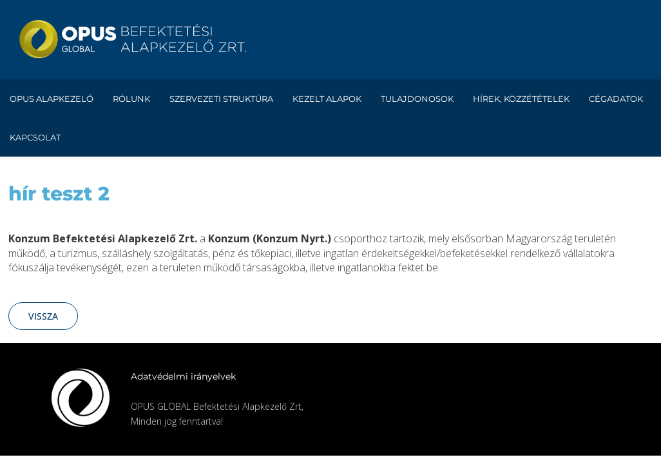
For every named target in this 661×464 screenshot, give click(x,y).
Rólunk (131, 98)
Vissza (43, 316)
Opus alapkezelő (51, 98)
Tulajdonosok (417, 98)
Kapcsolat (35, 137)
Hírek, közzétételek (521, 98)
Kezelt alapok (326, 98)
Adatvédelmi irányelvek (183, 376)
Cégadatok (616, 98)
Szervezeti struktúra (221, 98)
